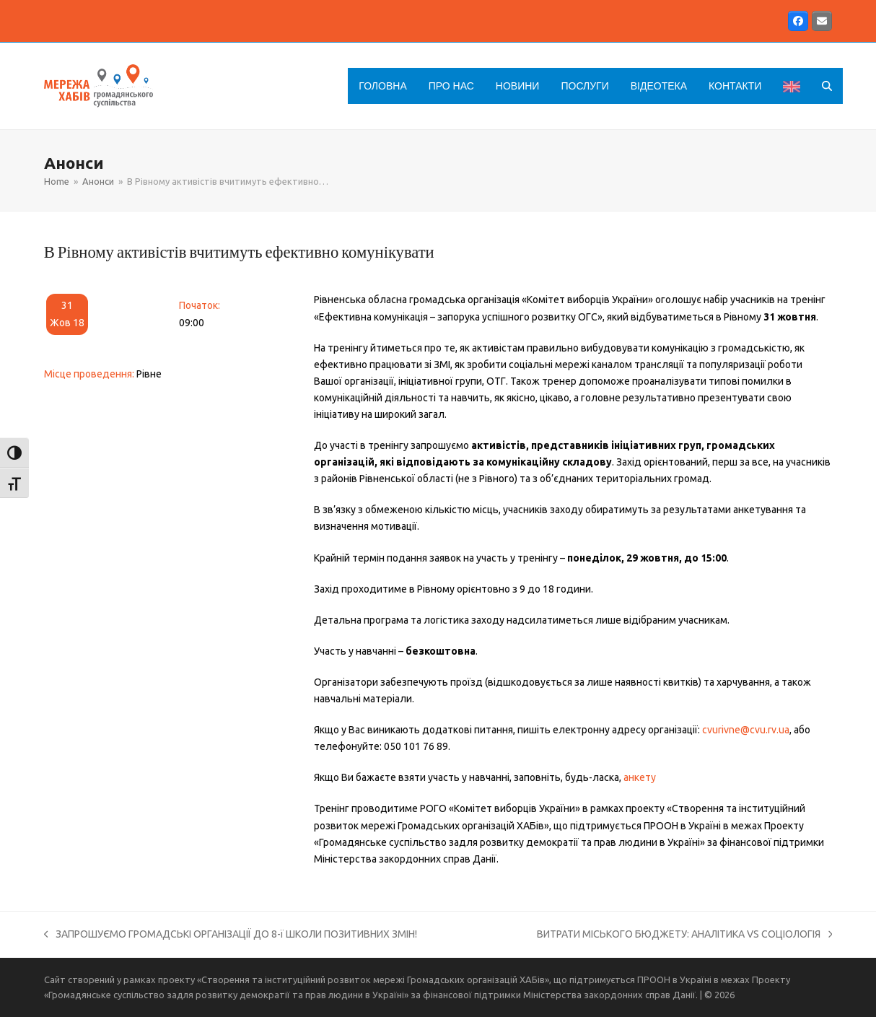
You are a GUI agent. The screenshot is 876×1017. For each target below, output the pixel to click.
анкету (639, 777)
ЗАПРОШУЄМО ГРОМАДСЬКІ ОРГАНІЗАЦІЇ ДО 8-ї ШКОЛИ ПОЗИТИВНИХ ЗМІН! (231, 935)
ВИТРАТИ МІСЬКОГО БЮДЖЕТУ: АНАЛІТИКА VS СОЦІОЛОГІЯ (685, 935)
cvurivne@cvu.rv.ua (745, 730)
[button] (827, 86)
